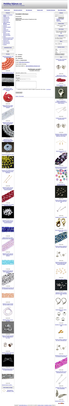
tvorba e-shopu (41, 405)
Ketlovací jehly (6, 19)
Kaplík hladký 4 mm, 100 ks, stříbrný (61, 310)
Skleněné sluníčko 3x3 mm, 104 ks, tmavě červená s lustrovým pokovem (8, 188)
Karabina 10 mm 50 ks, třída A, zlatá (61, 325)
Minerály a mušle (6, 24)
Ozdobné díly (5, 29)
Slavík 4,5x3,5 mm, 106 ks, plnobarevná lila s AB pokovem (8, 238)
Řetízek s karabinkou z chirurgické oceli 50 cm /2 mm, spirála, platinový (61, 102)
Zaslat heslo (58, 20)
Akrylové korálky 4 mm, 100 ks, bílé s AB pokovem (8, 205)
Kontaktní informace (51, 10)
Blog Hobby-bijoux (62, 10)
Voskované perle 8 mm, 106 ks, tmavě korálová (7, 57)
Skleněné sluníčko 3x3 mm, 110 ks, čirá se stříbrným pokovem (8, 271)
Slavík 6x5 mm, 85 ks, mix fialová (61, 152)
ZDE (61, 33)
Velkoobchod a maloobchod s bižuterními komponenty (14, 5)
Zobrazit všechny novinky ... (7, 384)
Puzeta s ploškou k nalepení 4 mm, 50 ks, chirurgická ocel (61, 340)
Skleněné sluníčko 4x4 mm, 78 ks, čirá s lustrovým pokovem (8, 73)
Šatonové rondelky (6, 35)
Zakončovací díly (6, 43)
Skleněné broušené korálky (8, 37)
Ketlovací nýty (6, 20)
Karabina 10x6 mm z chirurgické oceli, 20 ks (61, 185)
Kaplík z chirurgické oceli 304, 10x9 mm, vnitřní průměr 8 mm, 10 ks (8, 336)
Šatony (4, 36)
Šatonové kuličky (6, 33)
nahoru (17, 96)
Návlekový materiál (7, 27)
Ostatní (4, 28)
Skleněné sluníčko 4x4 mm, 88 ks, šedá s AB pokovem (8, 369)
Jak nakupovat (29, 10)
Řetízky (4, 32)
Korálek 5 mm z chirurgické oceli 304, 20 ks (61, 60)
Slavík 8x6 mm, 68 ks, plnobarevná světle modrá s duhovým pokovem (7, 140)
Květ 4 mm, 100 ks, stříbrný (61, 279)
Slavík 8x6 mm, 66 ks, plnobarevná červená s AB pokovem (8, 89)
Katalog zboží (40, 10)
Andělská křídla (6, 16)
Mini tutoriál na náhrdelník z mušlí (10, 391)
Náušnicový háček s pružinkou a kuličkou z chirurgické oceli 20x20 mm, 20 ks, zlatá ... (61, 135)
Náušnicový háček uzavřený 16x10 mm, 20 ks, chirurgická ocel (61, 293)
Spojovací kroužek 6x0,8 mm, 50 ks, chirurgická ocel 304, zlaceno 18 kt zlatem (61, 263)
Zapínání (5, 44)
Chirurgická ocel (6, 18)
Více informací (48, 89)
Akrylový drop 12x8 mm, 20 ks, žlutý (8, 155)
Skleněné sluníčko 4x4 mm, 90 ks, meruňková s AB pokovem (8, 288)
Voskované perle (6, 41)
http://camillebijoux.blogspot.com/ (33, 65)
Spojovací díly (6, 40)
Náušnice (5, 25)
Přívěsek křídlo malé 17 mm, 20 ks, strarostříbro (61, 388)
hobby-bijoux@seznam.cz (24, 62)
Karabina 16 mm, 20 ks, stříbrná (61, 86)
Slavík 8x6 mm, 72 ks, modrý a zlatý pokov (61, 231)
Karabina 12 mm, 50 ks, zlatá (61, 217)
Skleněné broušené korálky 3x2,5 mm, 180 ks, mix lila (8, 304)
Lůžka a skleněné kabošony (6, 23)
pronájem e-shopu (48, 405)
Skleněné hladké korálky (8, 39)
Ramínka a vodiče (6, 31)
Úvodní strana (7, 10)
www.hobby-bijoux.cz (23, 405)
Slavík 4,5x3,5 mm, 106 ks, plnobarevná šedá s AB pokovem (8, 106)
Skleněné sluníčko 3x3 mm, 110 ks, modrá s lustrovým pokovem (8, 254)
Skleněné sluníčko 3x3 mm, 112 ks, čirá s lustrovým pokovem (8, 123)
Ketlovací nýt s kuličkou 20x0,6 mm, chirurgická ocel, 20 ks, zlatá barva (8, 171)
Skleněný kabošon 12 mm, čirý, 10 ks (8, 320)
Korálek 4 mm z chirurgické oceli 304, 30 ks (61, 119)
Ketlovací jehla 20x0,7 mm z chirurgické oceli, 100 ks (61, 372)
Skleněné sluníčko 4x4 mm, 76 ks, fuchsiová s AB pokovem (61, 356)
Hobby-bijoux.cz (13, 3)
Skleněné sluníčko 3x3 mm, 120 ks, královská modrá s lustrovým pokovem (8, 221)
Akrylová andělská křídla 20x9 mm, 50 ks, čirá (8, 353)
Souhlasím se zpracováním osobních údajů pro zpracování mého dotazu (31, 89)
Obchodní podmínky (18, 10)
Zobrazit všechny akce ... (60, 401)
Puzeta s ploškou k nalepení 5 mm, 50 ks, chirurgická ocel (61, 247)
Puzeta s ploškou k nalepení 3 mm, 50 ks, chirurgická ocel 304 (61, 201)
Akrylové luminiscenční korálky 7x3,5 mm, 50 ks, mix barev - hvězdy (61, 168)
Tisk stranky (21, 96)
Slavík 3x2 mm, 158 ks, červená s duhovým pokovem (61, 76)
